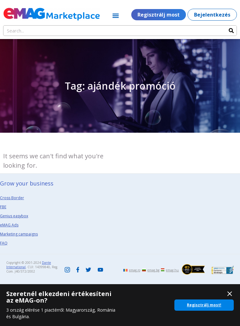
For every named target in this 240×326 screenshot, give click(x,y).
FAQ (4, 243)
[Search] (231, 31)
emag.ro (134, 270)
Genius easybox (14, 216)
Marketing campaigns (19, 234)
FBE (3, 207)
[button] (116, 15)
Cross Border (12, 197)
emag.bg (153, 270)
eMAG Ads (9, 225)
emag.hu (172, 270)
